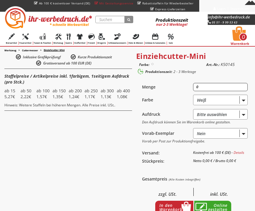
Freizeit (91, 38)
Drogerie (101, 38)
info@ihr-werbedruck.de (229, 17)
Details (239, 152)
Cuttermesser (30, 50)
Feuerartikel (25, 38)
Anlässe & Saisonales (155, 38)
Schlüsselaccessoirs (117, 38)
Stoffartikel (79, 38)
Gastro (68, 38)
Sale (171, 38)
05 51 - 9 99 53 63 (222, 22)
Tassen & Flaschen (42, 38)
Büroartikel (11, 38)
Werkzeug (58, 38)
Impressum (239, 8)
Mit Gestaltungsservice (114, 3)
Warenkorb (240, 37)
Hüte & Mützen (136, 38)
